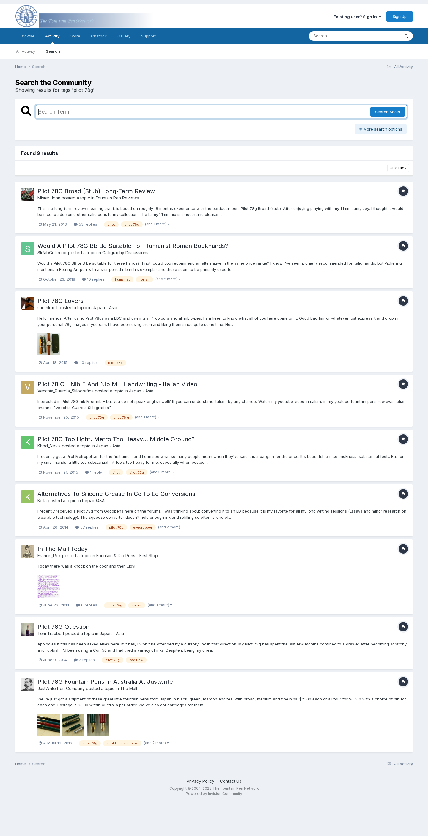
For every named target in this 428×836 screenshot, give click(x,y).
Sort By (398, 168)
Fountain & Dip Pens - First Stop (127, 555)
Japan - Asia (105, 307)
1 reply (93, 472)
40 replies (86, 362)
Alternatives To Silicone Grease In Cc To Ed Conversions (116, 493)
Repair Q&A (93, 500)
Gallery (123, 36)
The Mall (128, 688)
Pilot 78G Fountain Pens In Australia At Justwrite (105, 681)
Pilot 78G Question (63, 626)
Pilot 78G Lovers (60, 300)
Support (148, 36)
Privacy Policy (200, 781)
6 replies (86, 605)
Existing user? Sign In (357, 16)
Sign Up (400, 16)
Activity (52, 39)
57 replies (87, 527)
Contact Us (230, 781)
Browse (27, 36)
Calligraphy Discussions (125, 252)
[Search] (338, 36)
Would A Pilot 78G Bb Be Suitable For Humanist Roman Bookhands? (132, 245)
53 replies (85, 224)
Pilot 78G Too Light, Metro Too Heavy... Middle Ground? (116, 439)
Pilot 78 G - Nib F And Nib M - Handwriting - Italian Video (117, 384)
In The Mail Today (62, 548)
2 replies (84, 659)
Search (53, 51)
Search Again (387, 111)
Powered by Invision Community (214, 793)
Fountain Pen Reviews (117, 197)
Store (75, 36)
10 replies (93, 279)
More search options (380, 129)
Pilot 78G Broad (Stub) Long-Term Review (96, 191)
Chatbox (99, 36)
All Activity (25, 51)
